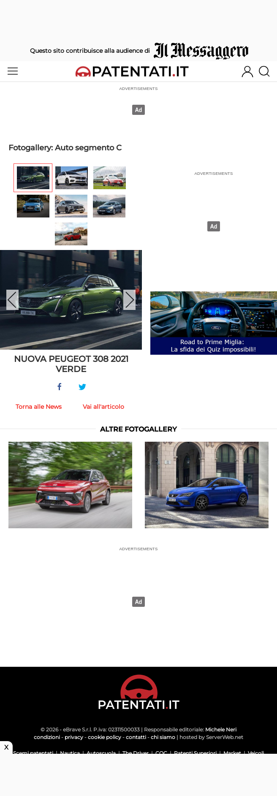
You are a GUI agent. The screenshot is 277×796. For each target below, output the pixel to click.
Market (232, 753)
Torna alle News (39, 406)
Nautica (70, 753)
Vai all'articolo (103, 406)
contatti (136, 737)
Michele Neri (220, 729)
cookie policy (104, 737)
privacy (74, 737)
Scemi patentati (33, 753)
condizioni (47, 737)
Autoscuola (101, 753)
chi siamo (163, 737)
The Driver (135, 753)
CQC (161, 753)
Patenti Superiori (195, 753)
